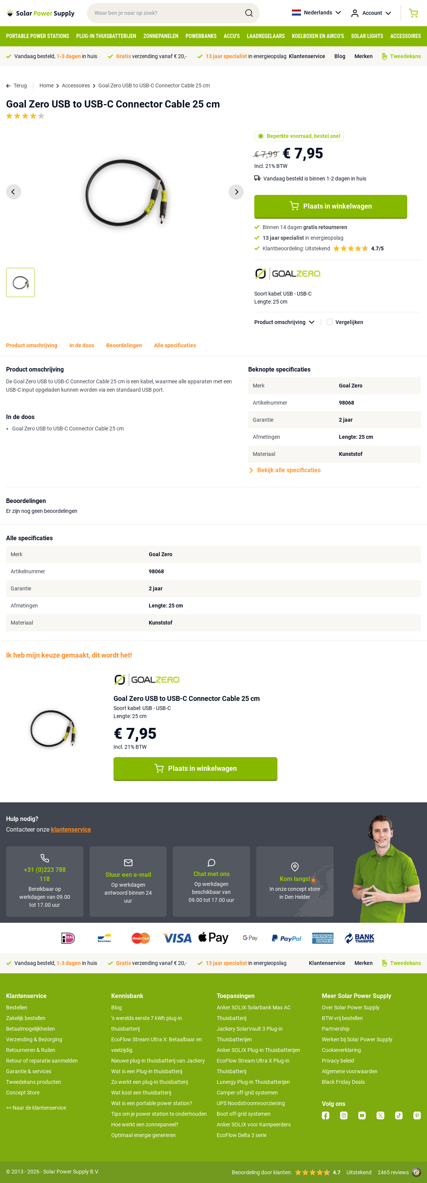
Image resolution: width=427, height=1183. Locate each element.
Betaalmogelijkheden (30, 1029)
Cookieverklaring (341, 1050)
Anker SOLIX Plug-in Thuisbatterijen (258, 1050)
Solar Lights (367, 36)
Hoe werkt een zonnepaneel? (144, 1124)
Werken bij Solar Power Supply (357, 1039)
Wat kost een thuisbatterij (141, 1093)
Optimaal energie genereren (143, 1135)
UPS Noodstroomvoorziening (251, 1103)
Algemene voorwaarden (350, 1071)
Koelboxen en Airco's (318, 36)
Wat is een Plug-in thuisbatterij (146, 1071)
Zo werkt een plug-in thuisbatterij (149, 1082)
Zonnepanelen (160, 36)
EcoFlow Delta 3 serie (241, 1135)
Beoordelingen (124, 345)
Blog (339, 56)
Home (46, 85)
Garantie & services (28, 1071)
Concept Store (22, 1093)
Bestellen (16, 1007)
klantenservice (71, 829)
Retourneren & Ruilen (30, 1050)
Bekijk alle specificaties (285, 470)
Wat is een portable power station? (151, 1103)
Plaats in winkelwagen (331, 205)
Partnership (336, 1029)
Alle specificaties (175, 345)
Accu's (232, 36)
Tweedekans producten (33, 1082)
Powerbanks (201, 36)
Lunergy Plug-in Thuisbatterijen (253, 1082)
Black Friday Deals (343, 1082)
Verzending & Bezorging (34, 1039)
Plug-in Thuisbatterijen (106, 36)
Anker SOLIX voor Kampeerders (254, 1124)
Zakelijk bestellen (26, 1018)
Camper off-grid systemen (247, 1093)
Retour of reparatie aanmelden (42, 1061)
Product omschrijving (287, 322)
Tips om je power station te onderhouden (159, 1114)
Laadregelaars (266, 36)
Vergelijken (349, 322)
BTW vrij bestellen (342, 1018)
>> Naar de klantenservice (36, 1108)
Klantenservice (307, 56)
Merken (364, 56)
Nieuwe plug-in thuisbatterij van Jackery (158, 1061)
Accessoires (405, 36)
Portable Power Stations (37, 36)
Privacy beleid (338, 1061)
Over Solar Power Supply (351, 1007)
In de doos (81, 345)
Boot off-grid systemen (244, 1114)
